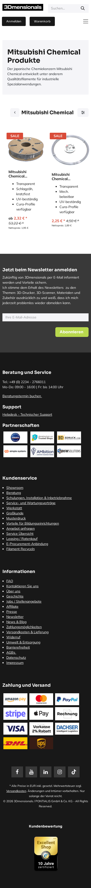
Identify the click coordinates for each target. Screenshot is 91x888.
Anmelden (13, 21)
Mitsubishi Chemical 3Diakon (61, 176)
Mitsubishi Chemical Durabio (17, 174)
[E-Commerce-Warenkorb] (42, 21)
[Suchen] (83, 8)
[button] (72, 332)
